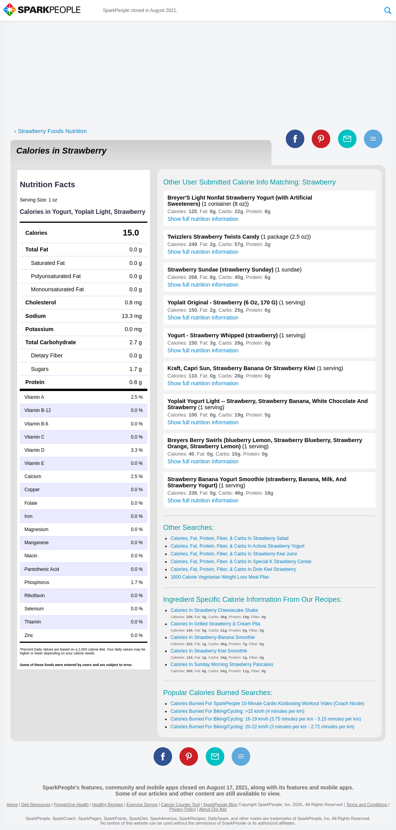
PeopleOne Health (71, 804)
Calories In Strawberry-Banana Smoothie (213, 637)
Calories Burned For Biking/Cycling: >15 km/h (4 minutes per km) (237, 711)
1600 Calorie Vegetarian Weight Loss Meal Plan (220, 577)
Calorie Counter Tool (180, 804)
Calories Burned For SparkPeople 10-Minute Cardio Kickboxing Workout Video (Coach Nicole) (267, 703)
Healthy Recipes (107, 804)
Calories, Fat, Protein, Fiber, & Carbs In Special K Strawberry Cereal (241, 561)
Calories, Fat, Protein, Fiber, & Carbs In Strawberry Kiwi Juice (234, 554)
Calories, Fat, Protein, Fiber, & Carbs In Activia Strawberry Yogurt (237, 546)
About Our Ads (213, 809)
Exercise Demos (141, 804)
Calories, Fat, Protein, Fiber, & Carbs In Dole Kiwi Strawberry (233, 569)
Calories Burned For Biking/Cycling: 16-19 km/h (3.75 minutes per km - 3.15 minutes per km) (266, 719)
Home (12, 804)
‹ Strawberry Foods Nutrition (50, 131)
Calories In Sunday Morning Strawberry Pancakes (222, 664)
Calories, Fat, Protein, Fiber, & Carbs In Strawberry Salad (229, 538)
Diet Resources (35, 804)
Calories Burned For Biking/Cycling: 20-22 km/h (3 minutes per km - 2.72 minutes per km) (263, 726)
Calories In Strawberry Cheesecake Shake (214, 610)
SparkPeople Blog (220, 804)
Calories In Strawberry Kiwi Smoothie (209, 651)
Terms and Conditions (366, 804)
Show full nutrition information (203, 219)
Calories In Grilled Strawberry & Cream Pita (215, 624)
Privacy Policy (182, 809)
